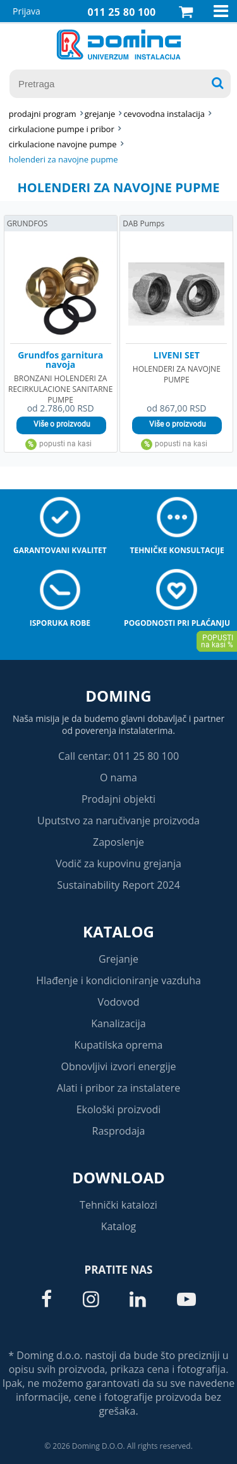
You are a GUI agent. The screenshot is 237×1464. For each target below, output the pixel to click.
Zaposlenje (118, 842)
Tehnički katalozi (118, 1205)
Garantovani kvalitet (60, 550)
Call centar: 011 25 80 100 (118, 756)
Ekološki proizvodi (118, 1109)
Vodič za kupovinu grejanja (118, 863)
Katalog (118, 931)
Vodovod (119, 1002)
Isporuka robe (60, 623)
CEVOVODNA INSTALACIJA (164, 113)
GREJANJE (100, 113)
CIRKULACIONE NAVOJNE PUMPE (63, 144)
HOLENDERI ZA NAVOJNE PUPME (63, 159)
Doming (118, 695)
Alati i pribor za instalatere (118, 1088)
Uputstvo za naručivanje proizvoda (118, 820)
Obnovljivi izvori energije (118, 1066)
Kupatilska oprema (119, 1045)
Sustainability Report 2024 (118, 885)
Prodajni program (42, 113)
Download (118, 1177)
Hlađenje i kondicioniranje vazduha (118, 980)
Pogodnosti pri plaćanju (177, 623)
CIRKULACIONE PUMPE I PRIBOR (61, 129)
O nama (118, 777)
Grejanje (118, 959)
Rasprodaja (118, 1131)
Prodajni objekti (118, 799)
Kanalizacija (118, 1023)
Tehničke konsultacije (177, 550)
